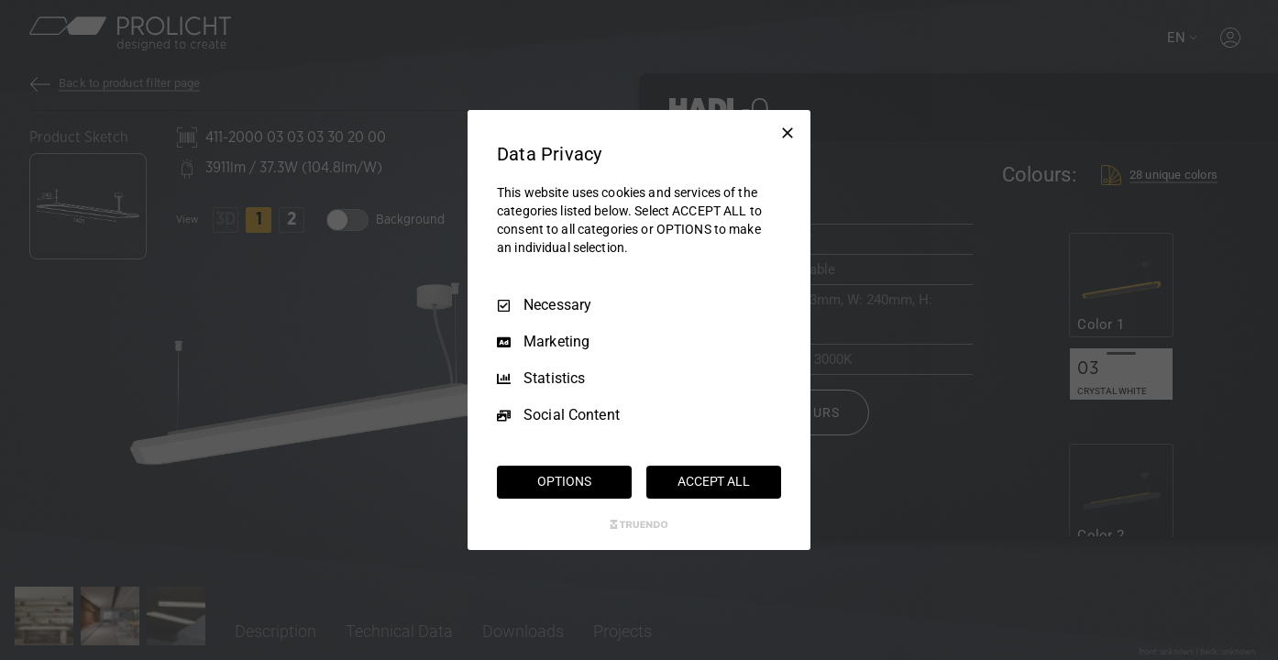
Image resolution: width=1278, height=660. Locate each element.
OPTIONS (563, 481)
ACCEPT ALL (714, 481)
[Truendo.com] (639, 524)
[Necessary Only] (787, 133)
